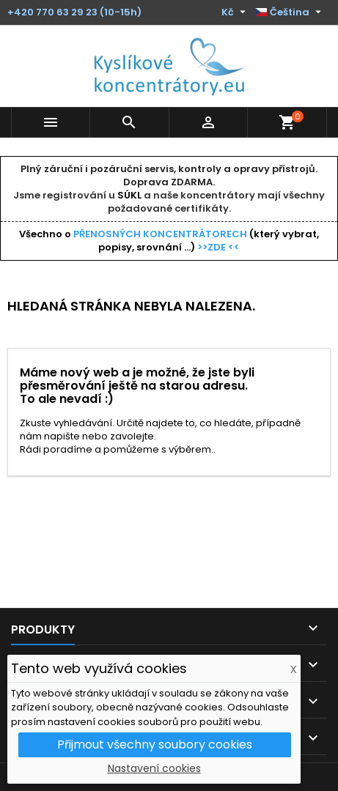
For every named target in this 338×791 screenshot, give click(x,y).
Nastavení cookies (154, 768)
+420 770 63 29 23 (52, 12)
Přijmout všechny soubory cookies (154, 744)
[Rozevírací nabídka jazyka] (290, 12)
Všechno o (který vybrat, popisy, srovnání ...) (169, 240)
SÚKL (129, 195)
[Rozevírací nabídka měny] (235, 12)
